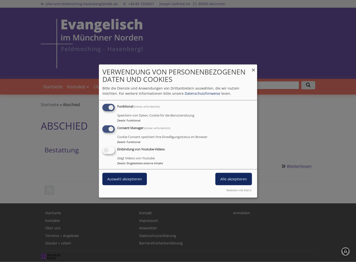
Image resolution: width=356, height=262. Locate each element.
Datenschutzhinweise (202, 93)
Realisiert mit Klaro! (239, 190)
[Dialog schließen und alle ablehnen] (253, 67)
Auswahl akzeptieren (124, 179)
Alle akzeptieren (233, 179)
